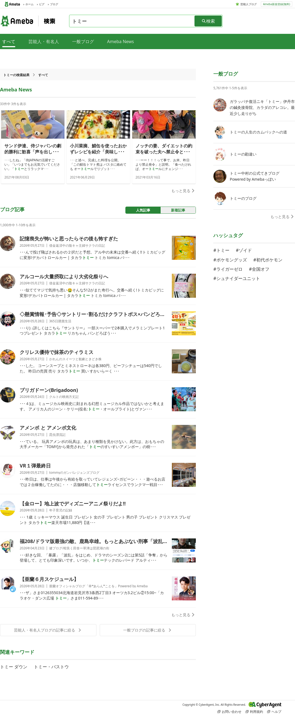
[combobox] (132, 21)
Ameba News (120, 41)
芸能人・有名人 (43, 41)
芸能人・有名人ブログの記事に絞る (48, 630)
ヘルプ (274, 711)
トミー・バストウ (51, 667)
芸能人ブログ (248, 4)
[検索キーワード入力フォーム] (132, 21)
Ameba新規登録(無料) (276, 4)
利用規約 (254, 711)
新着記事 (178, 210)
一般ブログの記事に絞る (147, 630)
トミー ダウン (13, 667)
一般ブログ (83, 41)
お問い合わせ (229, 711)
